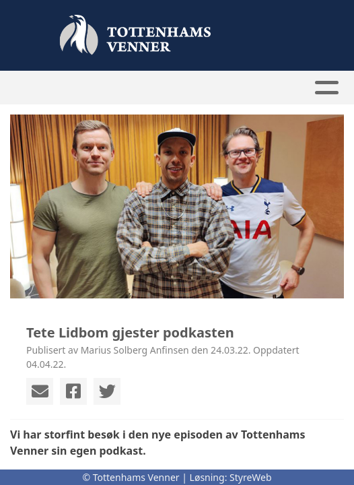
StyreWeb (250, 477)
